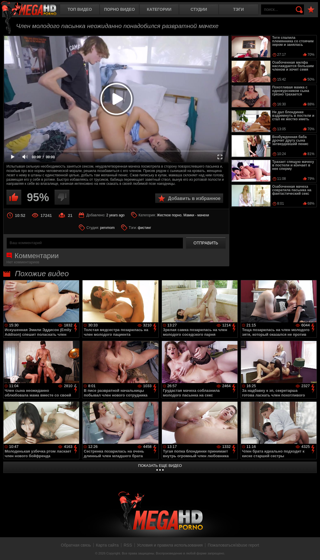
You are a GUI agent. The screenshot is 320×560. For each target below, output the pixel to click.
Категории (159, 9)
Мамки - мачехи (196, 215)
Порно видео (119, 9)
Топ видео (80, 9)
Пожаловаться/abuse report (233, 545)
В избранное (311, 10)
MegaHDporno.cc (33, 10)
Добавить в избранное (194, 198)
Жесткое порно (169, 215)
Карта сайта (107, 545)
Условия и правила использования (170, 545)
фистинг (144, 228)
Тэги (238, 9)
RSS (128, 545)
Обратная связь (76, 545)
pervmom (107, 228)
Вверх (311, 549)
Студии (198, 9)
